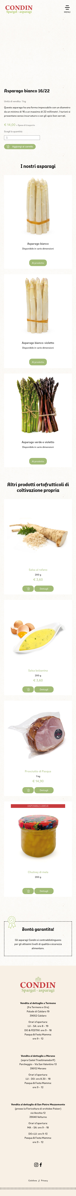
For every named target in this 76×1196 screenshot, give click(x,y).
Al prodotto (38, 262)
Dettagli (44, 588)
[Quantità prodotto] (22, 137)
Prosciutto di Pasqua (38, 771)
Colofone (32, 1180)
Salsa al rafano (38, 569)
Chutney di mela (38, 872)
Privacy (44, 1180)
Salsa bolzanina (38, 670)
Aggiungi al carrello (22, 146)
